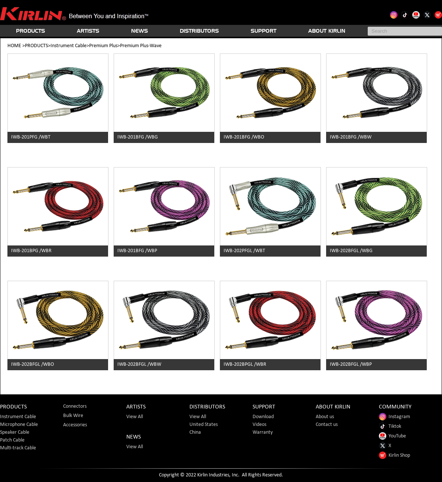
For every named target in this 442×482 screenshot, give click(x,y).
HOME (14, 46)
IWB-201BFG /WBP (137, 251)
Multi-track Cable (18, 448)
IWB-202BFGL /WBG (351, 251)
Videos (259, 424)
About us (325, 417)
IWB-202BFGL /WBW (139, 364)
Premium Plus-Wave (141, 46)
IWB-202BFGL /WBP (351, 364)
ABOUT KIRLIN (326, 31)
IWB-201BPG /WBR (31, 251)
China (195, 432)
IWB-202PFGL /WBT (244, 251)
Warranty (263, 432)
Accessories (75, 425)
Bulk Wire (73, 416)
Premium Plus (103, 46)
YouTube (392, 436)
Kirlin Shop (394, 455)
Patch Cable (12, 440)
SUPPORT (263, 31)
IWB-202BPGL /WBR (245, 364)
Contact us (327, 424)
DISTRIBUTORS (199, 31)
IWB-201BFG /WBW (350, 137)
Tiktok (390, 426)
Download (263, 417)
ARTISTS (88, 31)
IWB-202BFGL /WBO (32, 364)
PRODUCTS (30, 31)
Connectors (75, 406)
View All (134, 417)
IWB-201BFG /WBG (137, 137)
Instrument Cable (69, 46)
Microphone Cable (19, 424)
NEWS (139, 31)
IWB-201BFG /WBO (244, 137)
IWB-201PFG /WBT (31, 137)
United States (203, 424)
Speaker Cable (14, 432)
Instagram (394, 417)
